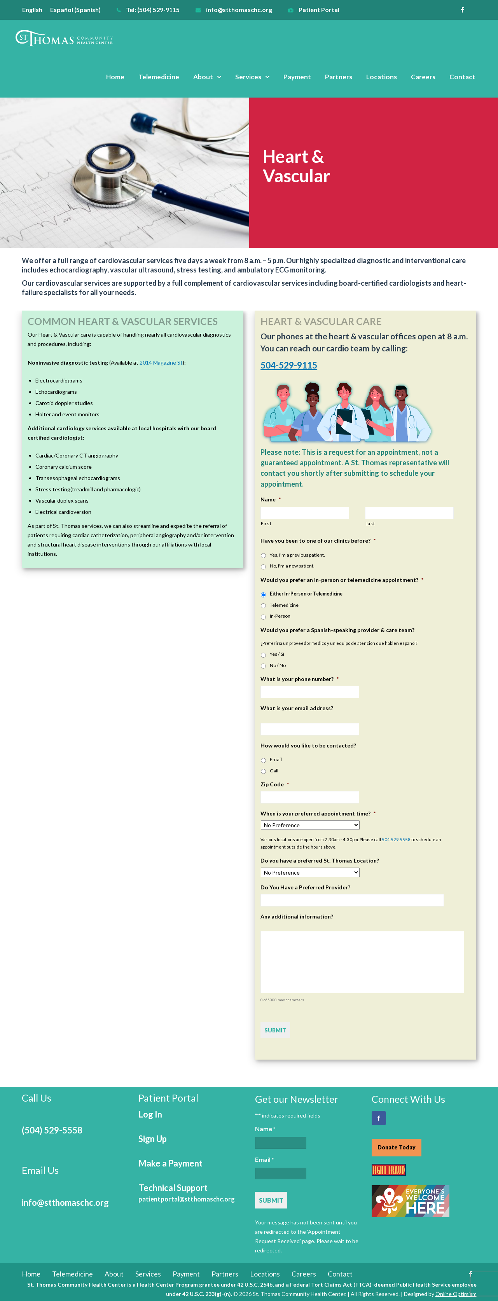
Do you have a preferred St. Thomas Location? (319, 860)
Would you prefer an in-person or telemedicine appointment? (341, 579)
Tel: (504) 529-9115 (153, 9)
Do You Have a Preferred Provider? (305, 887)
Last (370, 523)
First (266, 523)
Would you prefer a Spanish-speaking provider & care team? (337, 630)
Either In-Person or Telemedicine (306, 594)
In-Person (280, 616)
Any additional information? (296, 916)
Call (274, 771)
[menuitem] (36, 9)
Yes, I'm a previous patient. (297, 555)
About (203, 77)
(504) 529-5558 (52, 1128)
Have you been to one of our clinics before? (318, 540)
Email (276, 759)
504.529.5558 (396, 839)
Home (115, 77)
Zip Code (274, 784)
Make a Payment (170, 1161)
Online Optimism (456, 1292)
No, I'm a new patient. (292, 566)
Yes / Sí (277, 654)
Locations (381, 77)
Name (270, 499)
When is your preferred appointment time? (318, 813)
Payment (297, 77)
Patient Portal (319, 9)
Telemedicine (158, 77)
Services (248, 77)
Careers (423, 77)
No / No (278, 665)
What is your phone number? (299, 679)
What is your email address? (296, 708)
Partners (338, 77)
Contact (462, 77)
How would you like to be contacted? (308, 745)
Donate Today (396, 1145)
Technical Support (186, 1191)
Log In (150, 1112)
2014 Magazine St (161, 362)
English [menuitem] (32, 9)
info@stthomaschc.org (239, 9)
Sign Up (152, 1137)
